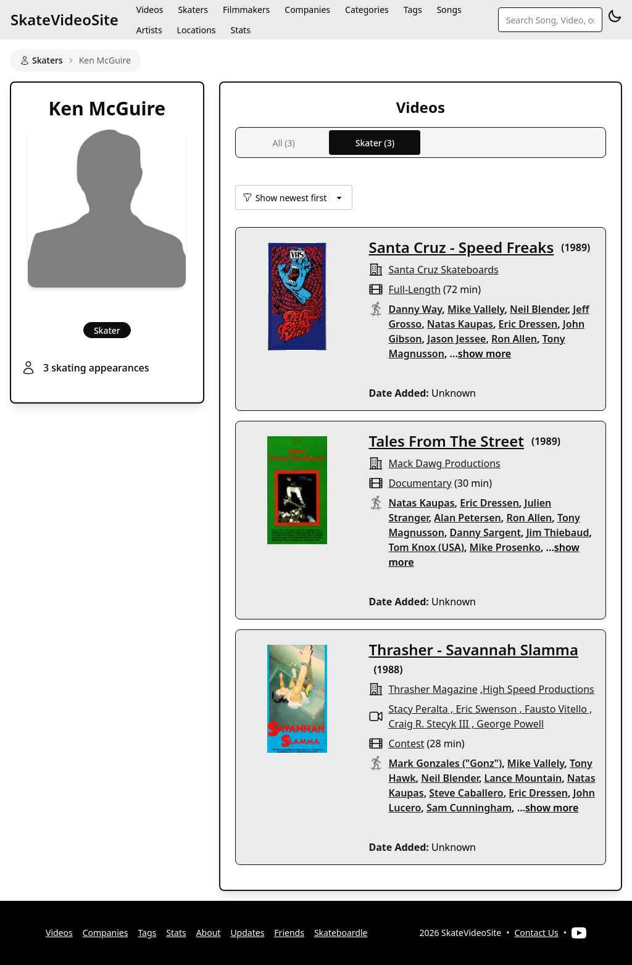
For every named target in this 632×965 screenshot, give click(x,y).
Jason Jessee (456, 339)
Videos (59, 932)
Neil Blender (539, 309)
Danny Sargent (485, 532)
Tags (147, 932)
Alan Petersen (467, 517)
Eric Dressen (528, 324)
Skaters (41, 60)
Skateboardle (341, 932)
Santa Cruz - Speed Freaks (461, 247)
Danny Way (415, 309)
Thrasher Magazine (432, 689)
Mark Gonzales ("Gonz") (445, 763)
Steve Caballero (466, 793)
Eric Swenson (486, 709)
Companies (105, 932)
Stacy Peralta (417, 709)
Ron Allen (514, 339)
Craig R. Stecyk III (428, 724)
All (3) (283, 143)
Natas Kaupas (460, 324)
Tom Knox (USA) (426, 547)
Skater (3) (375, 143)
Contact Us (537, 932)
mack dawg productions (444, 463)
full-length (414, 289)
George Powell (510, 724)
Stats (240, 30)
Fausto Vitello (556, 709)
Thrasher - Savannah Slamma (473, 649)
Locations (196, 30)
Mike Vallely (476, 309)
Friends (289, 932)
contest (406, 743)
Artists (149, 30)
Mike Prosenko (505, 547)
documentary (419, 483)
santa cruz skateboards (443, 269)
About (208, 932)
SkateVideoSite (64, 19)
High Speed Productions (538, 689)
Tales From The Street (446, 441)
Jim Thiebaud (557, 532)
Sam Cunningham (469, 807)
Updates (247, 932)
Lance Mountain (523, 778)
